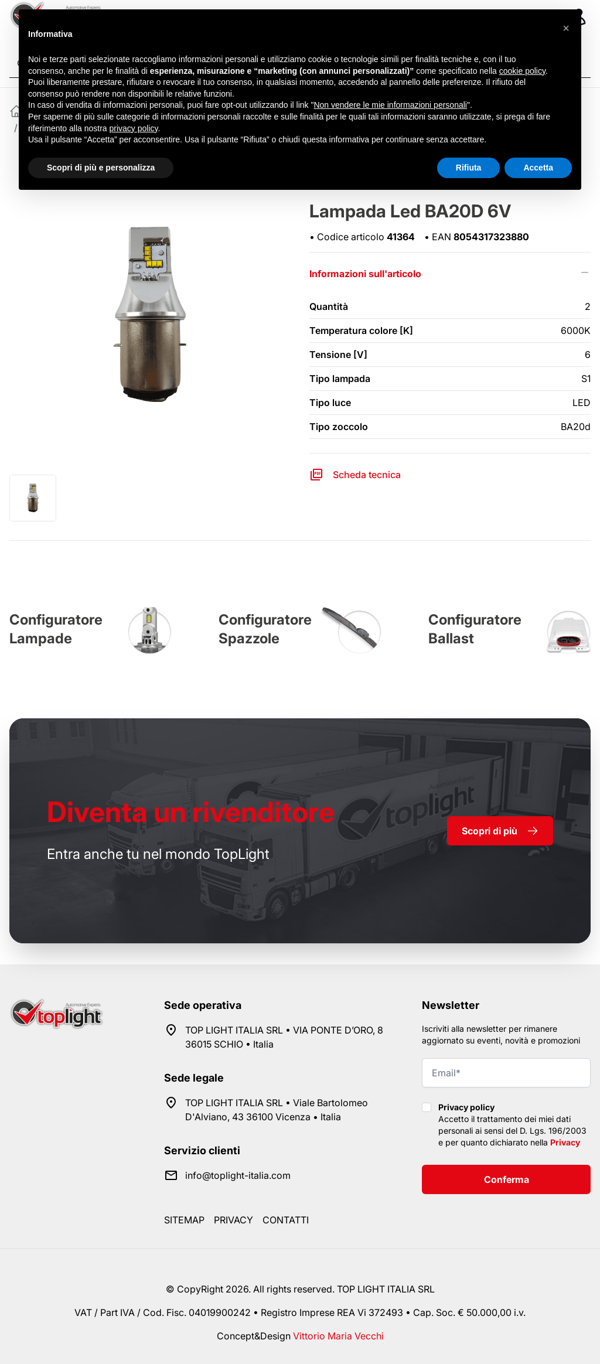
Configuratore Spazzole (265, 629)
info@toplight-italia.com (238, 1175)
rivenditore (191, 811)
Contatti (285, 1220)
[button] (566, 28)
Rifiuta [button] (469, 167)
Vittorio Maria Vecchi (338, 1336)
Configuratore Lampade (56, 629)
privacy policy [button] (134, 128)
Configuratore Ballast (474, 629)
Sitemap (184, 1220)
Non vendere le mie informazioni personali (389, 105)
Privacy (565, 1142)
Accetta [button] (538, 167)
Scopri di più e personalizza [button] (101, 167)
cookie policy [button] (522, 71)
